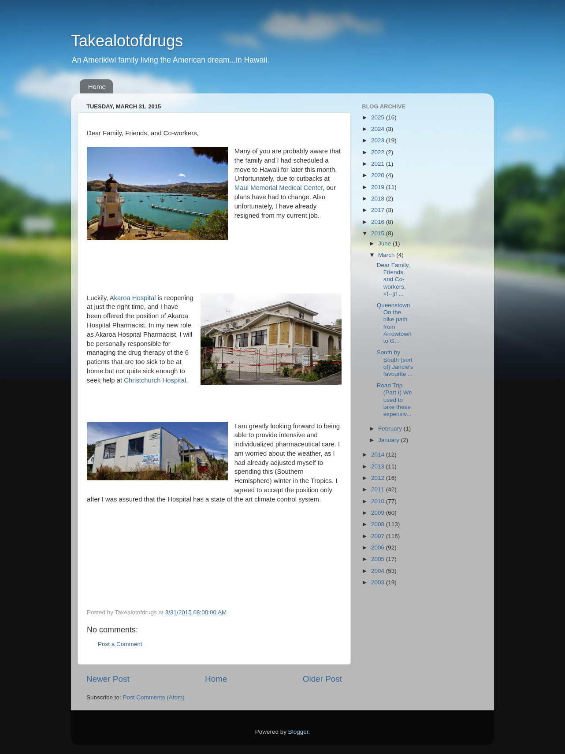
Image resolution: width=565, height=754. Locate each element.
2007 (378, 536)
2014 (378, 454)
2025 (378, 117)
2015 (378, 233)
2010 (378, 501)
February (391, 428)
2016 (378, 222)
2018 (378, 198)
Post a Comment (120, 644)
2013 (378, 466)
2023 (378, 140)
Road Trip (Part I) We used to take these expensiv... (394, 399)
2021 (378, 163)
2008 (378, 524)
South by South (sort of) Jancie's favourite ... (395, 363)
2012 (378, 478)
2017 (378, 210)
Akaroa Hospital (133, 297)
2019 (378, 187)
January (389, 440)
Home (97, 86)
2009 (378, 512)
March (387, 255)
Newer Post (108, 678)
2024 (378, 129)
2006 (378, 547)
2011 (378, 489)
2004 (378, 571)
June (385, 243)
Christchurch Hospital (155, 380)
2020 (378, 175)
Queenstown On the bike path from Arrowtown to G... (394, 323)
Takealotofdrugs (127, 41)
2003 (378, 582)
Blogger (298, 731)
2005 (378, 559)
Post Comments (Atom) (154, 697)
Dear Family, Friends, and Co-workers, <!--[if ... (393, 279)
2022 (378, 152)
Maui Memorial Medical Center (278, 187)
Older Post (322, 678)
